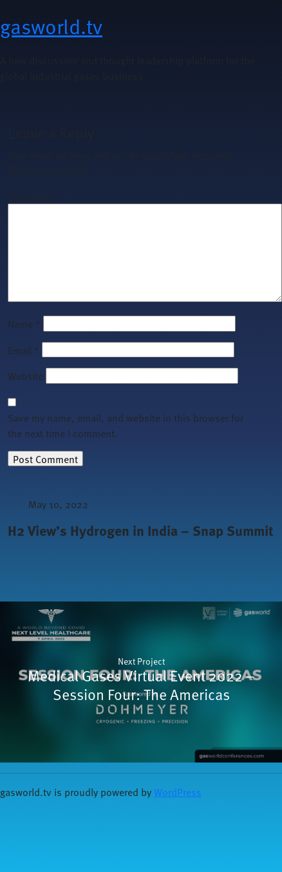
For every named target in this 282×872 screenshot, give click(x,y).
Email (23, 350)
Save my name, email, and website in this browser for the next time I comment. (125, 425)
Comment (33, 196)
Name (24, 323)
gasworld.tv (51, 26)
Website (25, 375)
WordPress (178, 791)
